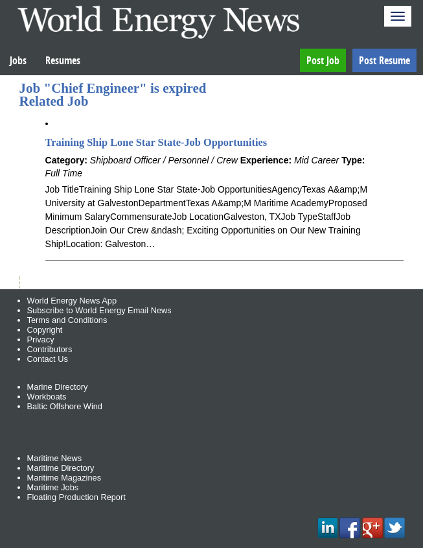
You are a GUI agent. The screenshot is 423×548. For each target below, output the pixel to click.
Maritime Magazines (64, 477)
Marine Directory (57, 387)
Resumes (62, 60)
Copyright (45, 330)
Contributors (50, 349)
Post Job (322, 60)
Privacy (40, 339)
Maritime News (54, 458)
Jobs (18, 60)
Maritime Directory (61, 468)
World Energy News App (72, 300)
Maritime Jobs (53, 487)
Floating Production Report (76, 497)
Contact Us (47, 359)
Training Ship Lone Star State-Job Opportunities (156, 142)
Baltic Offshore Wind (64, 406)
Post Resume (384, 60)
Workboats (47, 396)
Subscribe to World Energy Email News (99, 310)
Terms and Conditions (67, 320)
